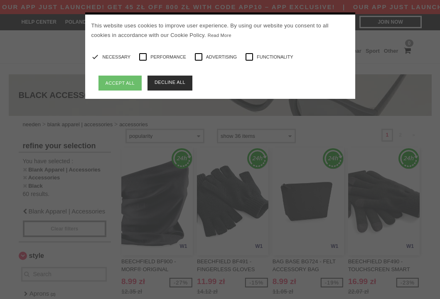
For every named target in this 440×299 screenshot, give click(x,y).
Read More (219, 35)
